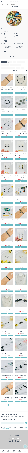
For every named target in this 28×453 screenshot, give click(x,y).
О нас (10, 433)
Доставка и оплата (15, 433)
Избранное (14, 451)
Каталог (8, 451)
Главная (3, 451)
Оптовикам (11, 435)
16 (17, 405)
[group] (7, 80)
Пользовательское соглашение (14, 447)
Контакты (17, 435)
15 (15, 405)
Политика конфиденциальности (14, 445)
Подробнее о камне (15, 56)
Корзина (19, 451)
